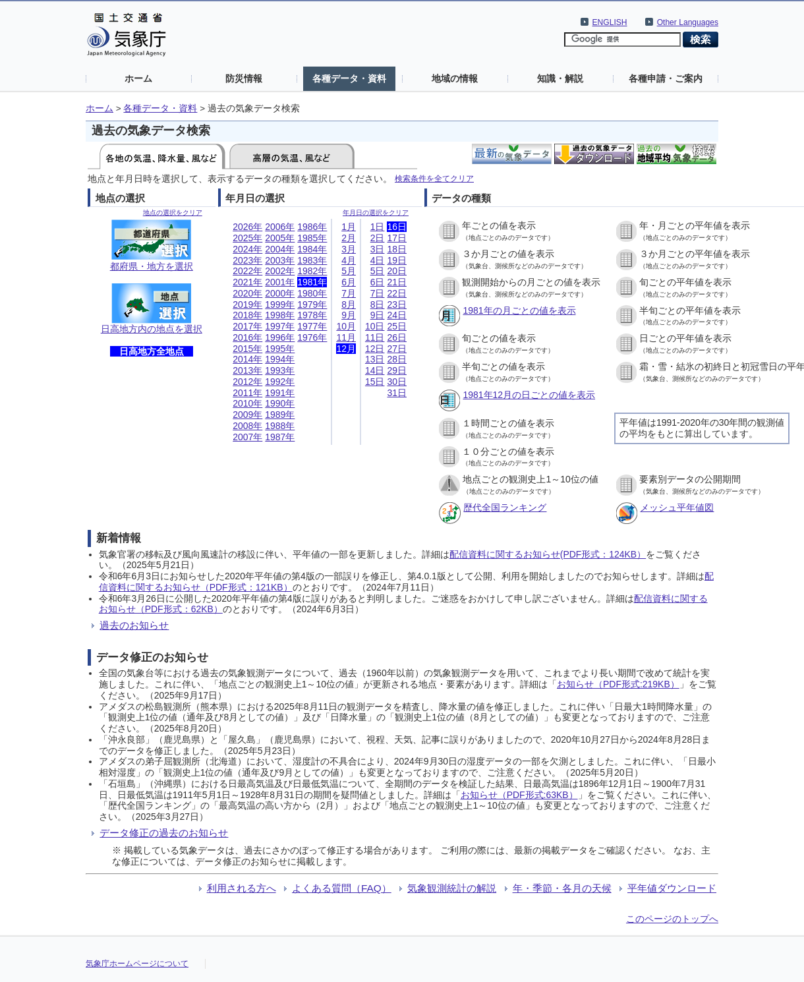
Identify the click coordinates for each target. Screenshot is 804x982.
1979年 (312, 304)
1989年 (280, 414)
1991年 (280, 393)
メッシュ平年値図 (677, 507)
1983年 (312, 260)
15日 (375, 381)
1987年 (280, 437)
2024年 (247, 249)
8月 (348, 304)
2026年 (247, 226)
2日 (377, 238)
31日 (397, 393)
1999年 (280, 304)
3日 (377, 249)
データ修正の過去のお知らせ (164, 832)
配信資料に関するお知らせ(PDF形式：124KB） (547, 554)
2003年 (280, 260)
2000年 (280, 293)
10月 (346, 326)
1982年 (312, 271)
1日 (377, 226)
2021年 (247, 282)
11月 (346, 337)
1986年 (312, 226)
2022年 (247, 271)
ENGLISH (609, 22)
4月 (348, 260)
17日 (397, 238)
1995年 (280, 348)
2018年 (247, 315)
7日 (377, 293)
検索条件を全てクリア (434, 178)
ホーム (138, 78)
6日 (377, 282)
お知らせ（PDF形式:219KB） (618, 684)
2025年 (247, 238)
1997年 (280, 326)
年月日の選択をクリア (376, 212)
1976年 (312, 337)
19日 (397, 260)
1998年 (280, 315)
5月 (348, 271)
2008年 (247, 425)
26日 (397, 337)
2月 (348, 238)
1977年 (312, 326)
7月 (348, 293)
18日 (397, 249)
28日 (397, 359)
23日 (397, 304)
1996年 (280, 337)
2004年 (280, 249)
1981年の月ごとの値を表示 (519, 310)
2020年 (247, 293)
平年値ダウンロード (671, 888)
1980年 (312, 293)
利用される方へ (241, 888)
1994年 (280, 359)
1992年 (280, 381)
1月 (348, 226)
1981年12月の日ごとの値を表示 (529, 395)
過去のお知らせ (134, 625)
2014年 (247, 359)
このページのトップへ (672, 918)
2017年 (247, 326)
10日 (375, 326)
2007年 (247, 437)
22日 (397, 293)
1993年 (280, 370)
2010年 (247, 403)
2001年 (280, 282)
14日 (375, 370)
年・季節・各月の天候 (562, 888)
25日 (397, 326)
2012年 (247, 381)
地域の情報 (455, 78)
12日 (375, 348)
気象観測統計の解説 (451, 888)
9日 (377, 315)
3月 (348, 249)
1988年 (280, 425)
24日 (397, 315)
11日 (375, 337)
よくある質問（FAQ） (341, 888)
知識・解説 (560, 78)
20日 (397, 271)
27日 (397, 348)
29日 (397, 370)
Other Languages (687, 22)
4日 (377, 260)
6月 (348, 282)
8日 (377, 304)
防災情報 (243, 78)
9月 (348, 315)
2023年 (247, 260)
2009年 (247, 414)
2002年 (280, 271)
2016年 (247, 337)
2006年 (280, 226)
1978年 (312, 315)
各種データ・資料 (349, 78)
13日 (375, 359)
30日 (397, 381)
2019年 (247, 304)
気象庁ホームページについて (137, 963)
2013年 (247, 370)
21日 (397, 282)
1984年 (312, 249)
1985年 (312, 238)
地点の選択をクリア (172, 212)
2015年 (247, 348)
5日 (377, 271)
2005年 (280, 238)
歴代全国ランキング (504, 507)
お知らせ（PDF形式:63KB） (519, 795)
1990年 (280, 403)
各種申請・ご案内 (666, 78)
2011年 (247, 393)
